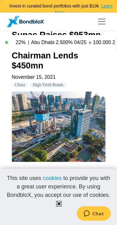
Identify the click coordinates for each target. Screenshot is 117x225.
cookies (52, 178)
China (20, 84)
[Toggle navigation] (101, 22)
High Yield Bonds (48, 84)
